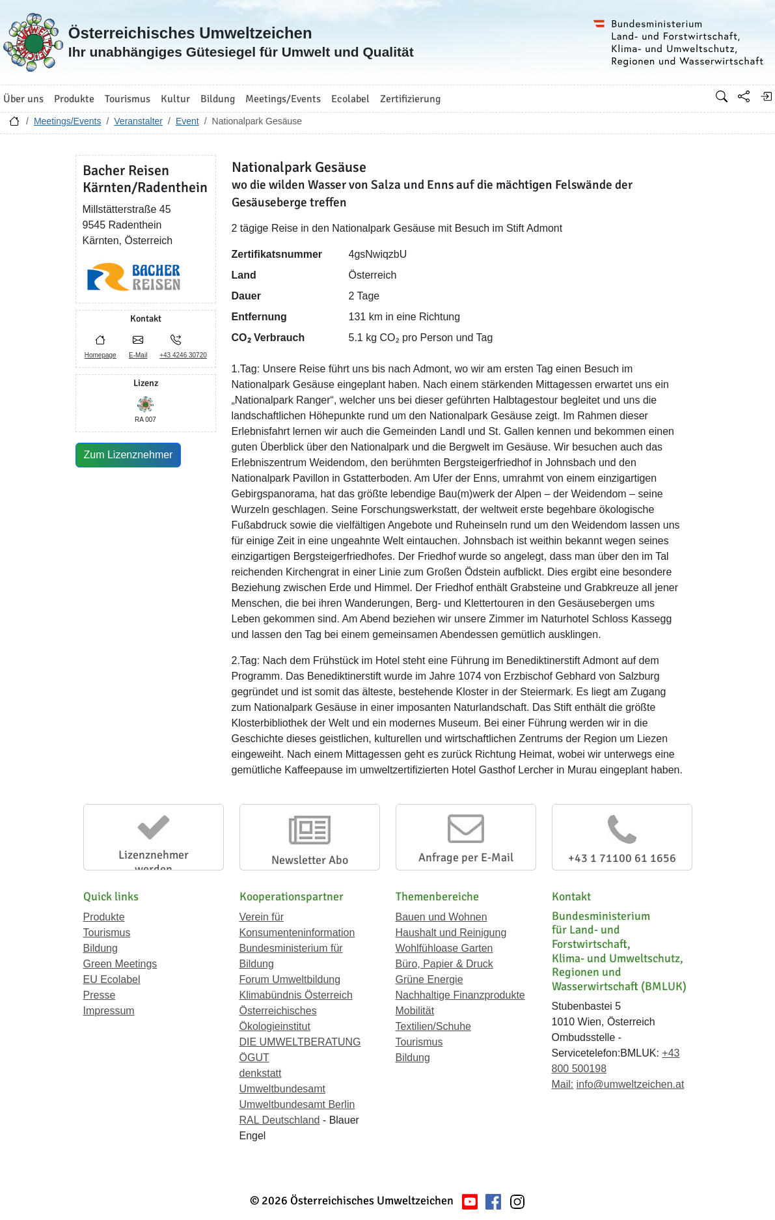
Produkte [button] (74, 98)
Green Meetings (120, 963)
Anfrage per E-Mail (465, 857)
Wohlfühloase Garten (444, 948)
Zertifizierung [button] (410, 98)
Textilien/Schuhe (434, 1026)
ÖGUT (254, 1057)
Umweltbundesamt (282, 1088)
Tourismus (107, 932)
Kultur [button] (175, 98)
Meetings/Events (68, 121)
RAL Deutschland (279, 1120)
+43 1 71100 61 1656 (622, 858)
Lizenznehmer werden (153, 862)
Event (187, 121)
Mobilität (415, 1010)
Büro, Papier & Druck (444, 963)
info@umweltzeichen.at (631, 1084)
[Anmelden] (766, 96)
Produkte (104, 916)
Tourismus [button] (127, 98)
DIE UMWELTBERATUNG (300, 1041)
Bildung (100, 948)
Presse (99, 995)
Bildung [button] (217, 98)
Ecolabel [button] (350, 98)
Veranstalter (138, 121)
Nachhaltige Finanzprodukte (460, 995)
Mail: (563, 1084)
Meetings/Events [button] (283, 98)
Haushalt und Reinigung (451, 932)
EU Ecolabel (112, 979)
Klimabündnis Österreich (296, 995)
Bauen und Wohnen (441, 916)
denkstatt (260, 1073)
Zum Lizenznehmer (128, 454)
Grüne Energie (429, 979)
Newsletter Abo (309, 860)
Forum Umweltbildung (290, 979)
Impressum (109, 1010)
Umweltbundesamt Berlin (297, 1104)
